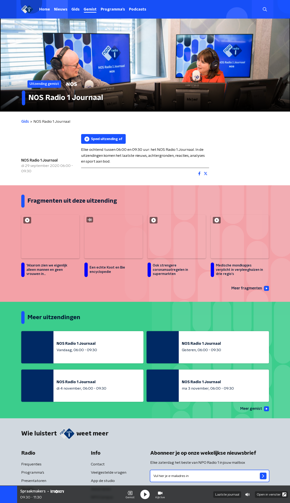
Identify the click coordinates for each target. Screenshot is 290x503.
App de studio (103, 481)
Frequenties (31, 464)
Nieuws (60, 9)
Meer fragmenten (250, 288)
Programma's (113, 9)
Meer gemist (254, 409)
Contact (98, 464)
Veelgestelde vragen (108, 472)
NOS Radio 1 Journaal (39, 160)
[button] (130, 494)
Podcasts (137, 9)
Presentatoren (33, 481)
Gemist (90, 9)
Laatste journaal (227, 494)
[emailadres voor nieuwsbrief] (209, 476)
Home (44, 9)
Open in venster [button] (271, 494)
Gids (75, 9)
